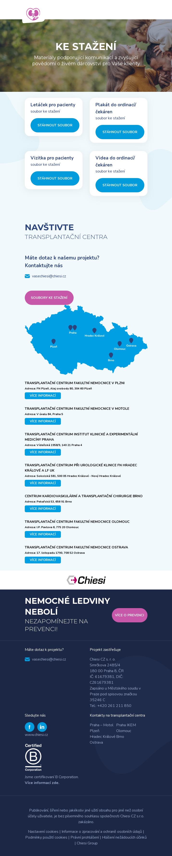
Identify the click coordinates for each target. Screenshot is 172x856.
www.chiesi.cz (36, 734)
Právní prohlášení (84, 837)
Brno (120, 736)
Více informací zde (41, 782)
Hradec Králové (102, 736)
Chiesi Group (87, 843)
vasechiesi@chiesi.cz (49, 276)
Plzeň (94, 731)
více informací (43, 396)
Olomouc (123, 731)
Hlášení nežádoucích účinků (124, 837)
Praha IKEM (126, 725)
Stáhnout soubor (55, 125)
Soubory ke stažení (49, 297)
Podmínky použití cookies (46, 837)
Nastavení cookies (43, 831)
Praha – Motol (101, 725)
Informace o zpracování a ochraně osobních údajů (102, 831)
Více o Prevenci (129, 615)
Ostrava (96, 742)
